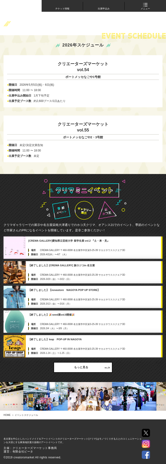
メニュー (145, 7)
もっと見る (92, 367)
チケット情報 (62, 8)
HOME (7, 415)
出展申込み (104, 8)
